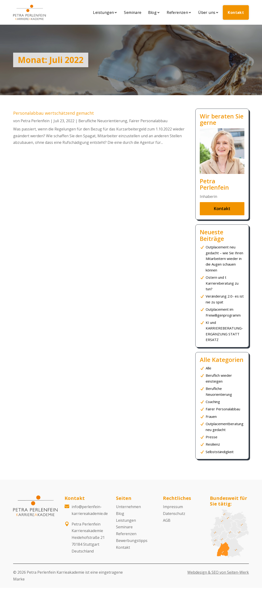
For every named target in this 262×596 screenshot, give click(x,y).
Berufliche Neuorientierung (102, 120)
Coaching (213, 401)
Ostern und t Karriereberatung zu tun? (222, 283)
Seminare (132, 12)
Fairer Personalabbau (148, 120)
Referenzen (177, 12)
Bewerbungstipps (131, 540)
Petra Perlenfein (35, 120)
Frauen (211, 416)
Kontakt (236, 12)
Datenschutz (174, 513)
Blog (152, 12)
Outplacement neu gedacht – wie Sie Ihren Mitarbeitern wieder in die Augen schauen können (224, 258)
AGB (166, 520)
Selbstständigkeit (220, 451)
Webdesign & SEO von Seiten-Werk (218, 572)
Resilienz (213, 444)
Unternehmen (128, 506)
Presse (211, 437)
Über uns (206, 12)
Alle (208, 368)
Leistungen (103, 12)
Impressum (173, 506)
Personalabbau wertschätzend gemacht (53, 113)
